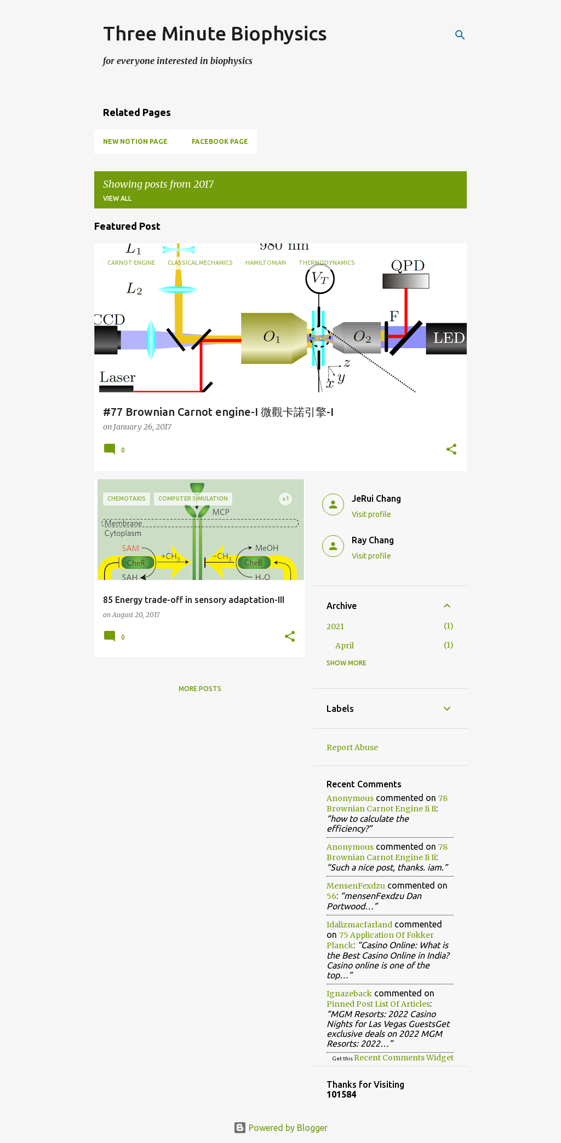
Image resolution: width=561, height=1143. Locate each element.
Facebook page (220, 141)
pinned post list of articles (378, 1004)
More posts (200, 688)
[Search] (460, 35)
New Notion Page (135, 141)
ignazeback (349, 994)
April (344, 646)
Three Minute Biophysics (215, 33)
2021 (335, 626)
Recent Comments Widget (404, 1058)
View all (117, 198)
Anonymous (350, 798)
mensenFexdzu (356, 886)
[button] (451, 450)
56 (331, 896)
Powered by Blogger (280, 1128)
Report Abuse (352, 747)
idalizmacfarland (359, 925)
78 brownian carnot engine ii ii (387, 803)
